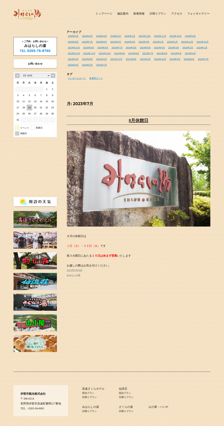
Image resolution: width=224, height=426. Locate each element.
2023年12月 (74, 53)
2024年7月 (116, 47)
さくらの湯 (126, 406)
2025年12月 (144, 36)
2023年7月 (147, 53)
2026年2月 (115, 36)
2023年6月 (161, 53)
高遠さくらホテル (93, 388)
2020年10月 (160, 59)
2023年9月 (119, 53)
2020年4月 (73, 65)
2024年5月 (145, 47)
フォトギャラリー (198, 13)
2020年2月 (87, 65)
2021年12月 (116, 59)
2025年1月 (172, 42)
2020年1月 (101, 65)
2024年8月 (102, 47)
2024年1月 (201, 47)
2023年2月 (73, 59)
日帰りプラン (157, 13)
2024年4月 (159, 47)
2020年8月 (188, 59)
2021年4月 (145, 59)
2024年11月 (202, 42)
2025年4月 (129, 42)
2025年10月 (175, 36)
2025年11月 (160, 36)
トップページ (104, 13)
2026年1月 (129, 36)
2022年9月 (87, 59)
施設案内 (122, 13)
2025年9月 (190, 36)
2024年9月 (88, 47)
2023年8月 (133, 53)
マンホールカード (77, 78)
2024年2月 (187, 47)
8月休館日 (138, 120)
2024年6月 (131, 47)
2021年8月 (131, 59)
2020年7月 (203, 59)
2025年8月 (73, 42)
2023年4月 (190, 53)
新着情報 (139, 13)
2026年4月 (87, 36)
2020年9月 (174, 59)
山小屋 (153, 406)
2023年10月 (105, 53)
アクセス (176, 13)
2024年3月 (173, 47)
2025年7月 (87, 42)
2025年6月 (101, 42)
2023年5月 (175, 53)
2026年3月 (101, 36)
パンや (164, 406)
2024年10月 (74, 47)
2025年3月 (143, 42)
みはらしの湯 (73, 275)
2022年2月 (101, 59)
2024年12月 (187, 42)
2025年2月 (158, 42)
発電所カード (96, 78)
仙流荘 (123, 388)
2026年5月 (73, 36)
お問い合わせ (35, 63)
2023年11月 (89, 53)
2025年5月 (115, 42)
